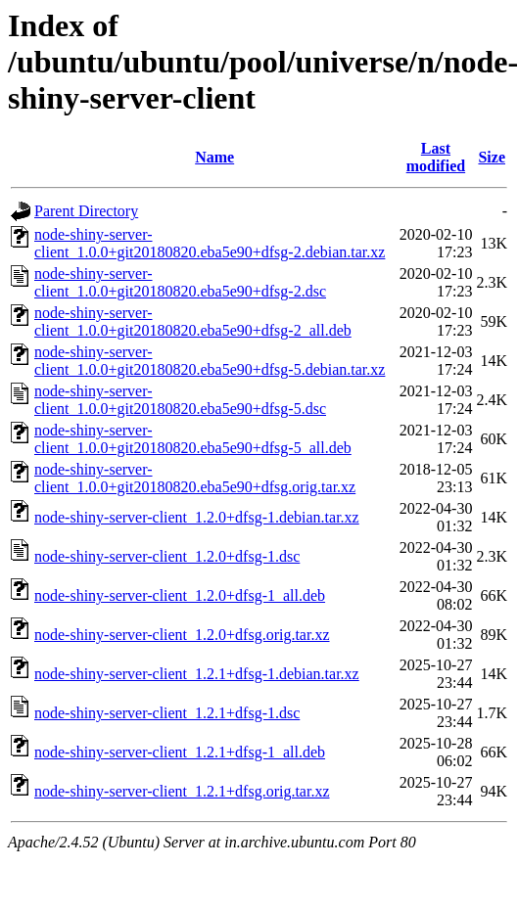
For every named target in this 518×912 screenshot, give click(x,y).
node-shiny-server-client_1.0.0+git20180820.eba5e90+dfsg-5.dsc (180, 400)
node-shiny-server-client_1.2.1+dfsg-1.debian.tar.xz (196, 673)
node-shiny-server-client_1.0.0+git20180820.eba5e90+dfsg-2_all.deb (193, 321)
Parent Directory (86, 211)
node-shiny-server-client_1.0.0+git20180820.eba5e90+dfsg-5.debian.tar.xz (209, 360)
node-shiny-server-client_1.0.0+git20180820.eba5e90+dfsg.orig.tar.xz (194, 478)
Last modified (435, 157)
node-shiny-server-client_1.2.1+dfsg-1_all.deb (179, 752)
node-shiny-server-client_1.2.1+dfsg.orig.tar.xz (182, 791)
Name (214, 157)
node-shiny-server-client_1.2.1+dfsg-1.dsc (167, 713)
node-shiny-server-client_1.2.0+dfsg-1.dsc (167, 556)
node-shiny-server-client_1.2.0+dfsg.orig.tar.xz (182, 634)
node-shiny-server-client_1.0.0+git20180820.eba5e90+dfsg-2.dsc (180, 282)
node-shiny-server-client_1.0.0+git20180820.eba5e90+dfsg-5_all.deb (193, 439)
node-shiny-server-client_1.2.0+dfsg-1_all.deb (179, 595)
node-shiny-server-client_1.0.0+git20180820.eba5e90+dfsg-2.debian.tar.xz (209, 243)
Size (491, 157)
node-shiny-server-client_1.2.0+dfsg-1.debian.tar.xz (196, 517)
